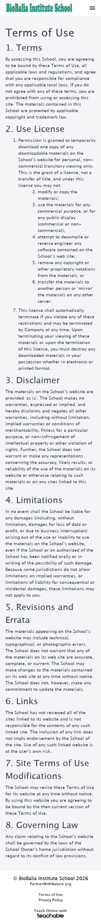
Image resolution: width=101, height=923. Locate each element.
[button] (92, 8)
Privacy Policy (51, 900)
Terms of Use (51, 895)
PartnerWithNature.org (50, 884)
